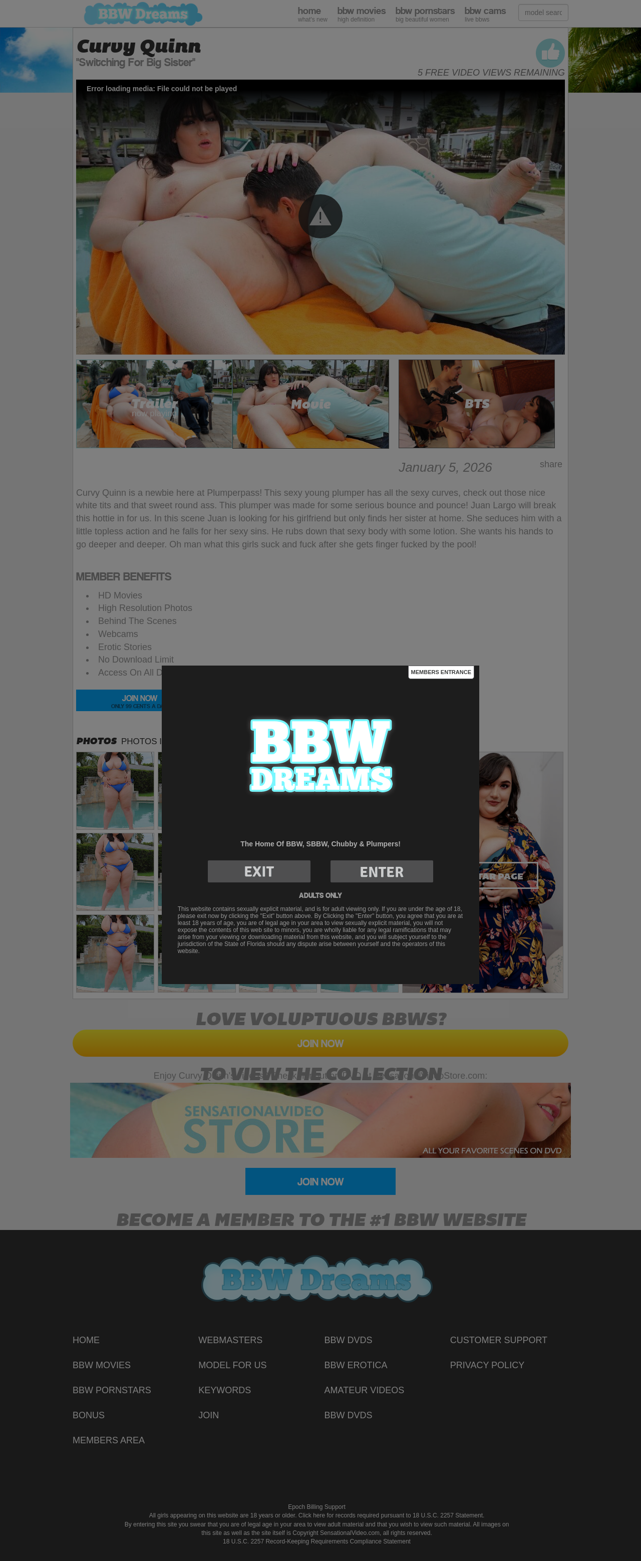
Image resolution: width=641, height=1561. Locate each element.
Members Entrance (441, 672)
